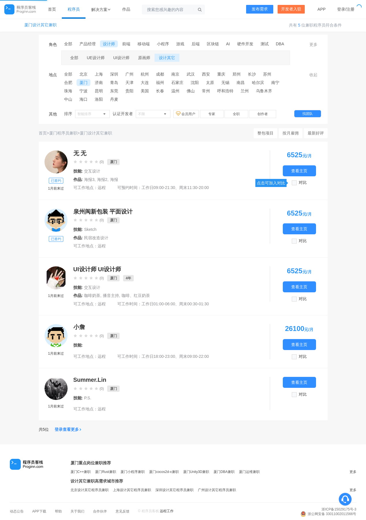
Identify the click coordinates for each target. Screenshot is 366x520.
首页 (52, 9)
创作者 (262, 114)
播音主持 (111, 295)
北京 (83, 74)
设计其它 (167, 57)
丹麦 (114, 99)
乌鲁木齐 (264, 91)
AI (228, 44)
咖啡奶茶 (92, 295)
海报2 (102, 179)
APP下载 (39, 511)
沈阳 (195, 82)
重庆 (221, 74)
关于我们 (77, 511)
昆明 (99, 91)
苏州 (267, 74)
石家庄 (177, 82)
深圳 (114, 74)
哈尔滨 (258, 82)
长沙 (252, 74)
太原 (210, 82)
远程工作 (167, 511)
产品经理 (87, 44)
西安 (206, 74)
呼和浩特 (225, 91)
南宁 (275, 82)
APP (321, 9)
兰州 (245, 91)
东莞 (114, 91)
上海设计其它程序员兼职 (132, 490)
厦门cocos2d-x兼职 (164, 472)
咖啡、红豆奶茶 (136, 295)
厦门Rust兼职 (105, 472)
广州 (129, 74)
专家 (211, 114)
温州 (175, 91)
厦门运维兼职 (249, 472)
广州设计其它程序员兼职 (217, 490)
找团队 (307, 114)
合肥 (68, 82)
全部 (68, 44)
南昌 (241, 82)
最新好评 (316, 133)
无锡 (225, 82)
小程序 (163, 44)
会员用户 (186, 113)
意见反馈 (122, 511)
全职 (236, 114)
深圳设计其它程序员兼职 (174, 490)
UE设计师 (96, 57)
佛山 (191, 91)
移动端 (144, 44)
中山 (68, 99)
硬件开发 (245, 44)
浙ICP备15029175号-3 (339, 509)
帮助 (58, 511)
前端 (126, 44)
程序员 (74, 9)
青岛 (114, 82)
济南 (99, 82)
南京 (175, 74)
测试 (265, 44)
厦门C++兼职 (80, 472)
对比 (303, 182)
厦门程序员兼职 (63, 133)
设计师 (109, 44)
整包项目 (265, 133)
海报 (114, 179)
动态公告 (17, 511)
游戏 (180, 44)
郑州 (237, 74)
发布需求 (260, 9)
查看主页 (299, 170)
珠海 (68, 91)
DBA (280, 44)
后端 (196, 44)
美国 (145, 91)
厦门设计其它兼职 (40, 25)
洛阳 (99, 99)
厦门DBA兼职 (224, 472)
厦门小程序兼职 (132, 472)
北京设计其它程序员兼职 (89, 490)
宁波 (83, 91)
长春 (160, 91)
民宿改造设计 (96, 237)
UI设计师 (121, 57)
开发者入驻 (291, 9)
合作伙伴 (100, 511)
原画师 (144, 57)
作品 (126, 9)
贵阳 (129, 91)
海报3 (89, 179)
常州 (206, 91)
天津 (129, 82)
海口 (83, 99)
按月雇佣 (291, 133)
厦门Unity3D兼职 (196, 472)
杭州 (145, 74)
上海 (99, 74)
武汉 (191, 74)
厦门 (83, 82)
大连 (145, 82)
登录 (341, 9)
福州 (160, 82)
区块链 (213, 44)
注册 (350, 9)
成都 (160, 74)
